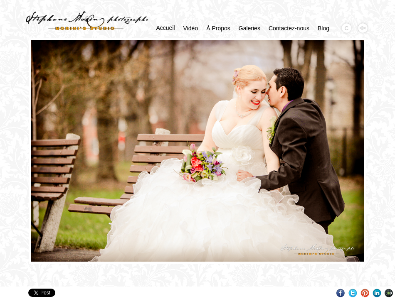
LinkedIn (377, 293)
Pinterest (364, 293)
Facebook (340, 293)
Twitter (352, 293)
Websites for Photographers (389, 293)
